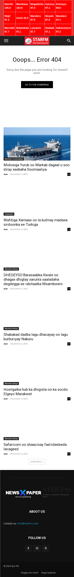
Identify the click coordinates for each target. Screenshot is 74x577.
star (6, 174)
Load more (37, 461)
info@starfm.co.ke (27, 523)
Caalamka (9, 214)
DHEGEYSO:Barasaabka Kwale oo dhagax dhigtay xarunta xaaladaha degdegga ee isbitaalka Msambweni (33, 279)
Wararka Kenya (11, 269)
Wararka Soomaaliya (14, 159)
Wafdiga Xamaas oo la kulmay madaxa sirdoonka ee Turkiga (35, 222)
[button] (6, 41)
